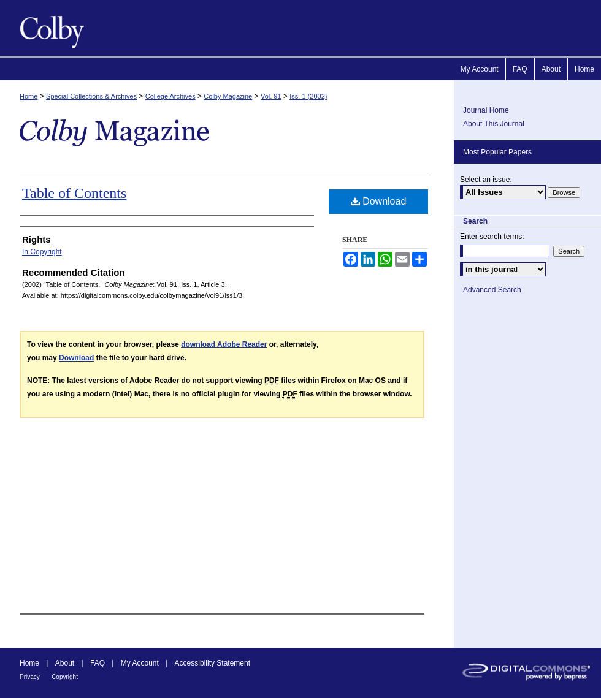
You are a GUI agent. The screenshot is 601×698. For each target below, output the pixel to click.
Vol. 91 (271, 96)
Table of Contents (74, 193)
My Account (140, 663)
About (64, 663)
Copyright (65, 676)
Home (28, 96)
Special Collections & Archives (91, 96)
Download (379, 201)
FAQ (97, 663)
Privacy (30, 676)
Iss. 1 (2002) (308, 96)
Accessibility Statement (212, 663)
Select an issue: (486, 179)
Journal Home (486, 110)
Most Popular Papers (497, 152)
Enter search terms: (492, 236)
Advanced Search (492, 290)
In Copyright (42, 252)
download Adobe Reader (224, 344)
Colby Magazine (49, 28)
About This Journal (493, 123)
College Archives (170, 96)
